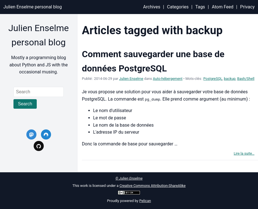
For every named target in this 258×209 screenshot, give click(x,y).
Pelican (145, 201)
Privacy (247, 7)
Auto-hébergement (168, 78)
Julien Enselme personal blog (32, 7)
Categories (178, 7)
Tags (200, 7)
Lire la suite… (244, 153)
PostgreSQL (212, 78)
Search (25, 103)
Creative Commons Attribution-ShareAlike (152, 186)
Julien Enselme (131, 78)
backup (230, 78)
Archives (151, 7)
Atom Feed (222, 7)
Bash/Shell (246, 78)
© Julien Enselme (129, 178)
